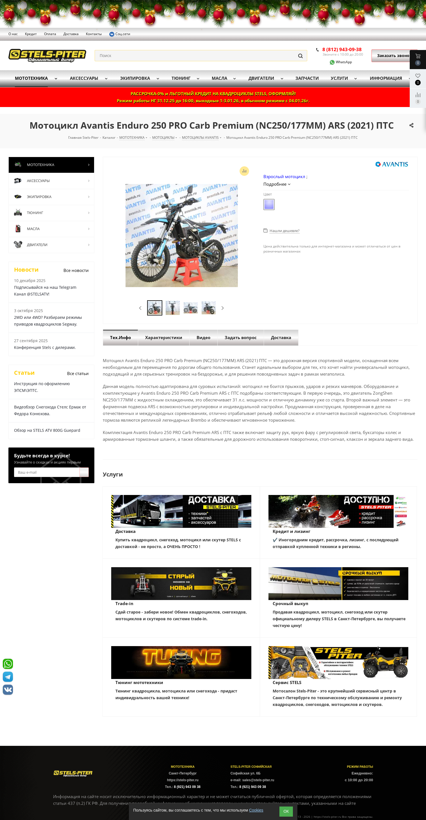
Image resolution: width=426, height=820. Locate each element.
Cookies (256, 810)
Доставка (125, 531)
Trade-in (124, 603)
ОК (286, 811)
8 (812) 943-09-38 (342, 49)
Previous (140, 308)
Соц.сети (119, 34)
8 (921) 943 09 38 (187, 787)
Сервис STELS (287, 682)
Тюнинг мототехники (139, 682)
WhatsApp (337, 62)
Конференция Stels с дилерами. (45, 347)
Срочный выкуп (290, 603)
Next (222, 308)
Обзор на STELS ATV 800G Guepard (47, 430)
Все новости (76, 270)
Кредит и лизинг (291, 531)
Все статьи (78, 373)
